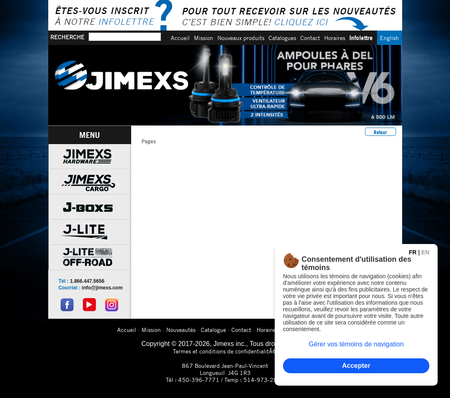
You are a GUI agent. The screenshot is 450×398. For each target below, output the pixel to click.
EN (425, 252)
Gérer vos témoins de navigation (356, 344)
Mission (203, 37)
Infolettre (361, 38)
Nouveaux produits (240, 37)
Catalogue (213, 329)
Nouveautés (181, 329)
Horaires (334, 37)
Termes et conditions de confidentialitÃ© (225, 351)
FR (413, 252)
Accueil (180, 37)
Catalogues (282, 37)
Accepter (356, 365)
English (389, 37)
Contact (310, 37)
